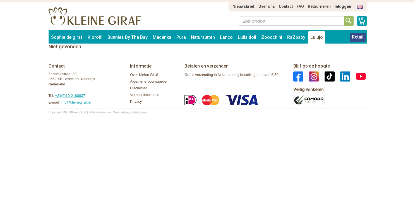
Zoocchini (271, 37)
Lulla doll (247, 37)
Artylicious (140, 112)
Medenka (162, 37)
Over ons (266, 6)
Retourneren (319, 6)
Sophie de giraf (67, 37)
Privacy (136, 101)
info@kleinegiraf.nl (76, 102)
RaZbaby (296, 37)
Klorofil (95, 37)
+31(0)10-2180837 (70, 96)
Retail (357, 37)
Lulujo (316, 37)
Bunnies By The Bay (127, 37)
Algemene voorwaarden (149, 81)
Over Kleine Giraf (144, 75)
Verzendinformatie (144, 95)
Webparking (121, 112)
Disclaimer (138, 88)
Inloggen (343, 6)
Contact (286, 6)
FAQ (300, 6)
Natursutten (203, 37)
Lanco (226, 37)
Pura (181, 37)
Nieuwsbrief (243, 6)
